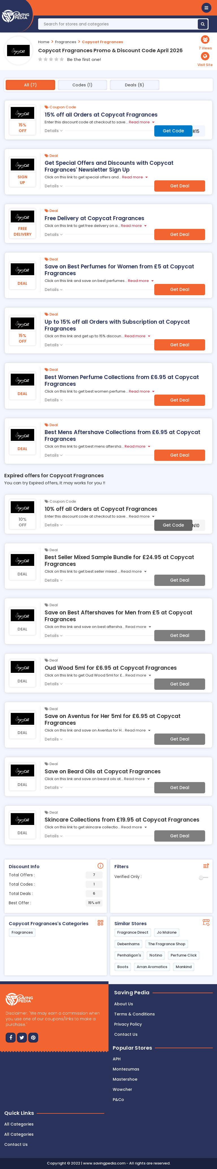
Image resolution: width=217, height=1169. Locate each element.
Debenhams (128, 944)
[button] (206, 8)
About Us (123, 1004)
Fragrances (65, 42)
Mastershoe (125, 1079)
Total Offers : (56, 875)
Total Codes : (56, 884)
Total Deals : (56, 893)
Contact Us (16, 1144)
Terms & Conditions (134, 1014)
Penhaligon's (129, 955)
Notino (155, 955)
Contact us (126, 1034)
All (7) (30, 85)
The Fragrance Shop (166, 944)
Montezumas (126, 1069)
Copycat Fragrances (102, 42)
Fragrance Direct (132, 932)
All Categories (19, 1124)
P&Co (118, 1099)
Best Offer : (56, 903)
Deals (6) (134, 85)
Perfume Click (184, 955)
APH (117, 1059)
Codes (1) (82, 85)
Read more (139, 122)
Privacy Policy (128, 1024)
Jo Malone (167, 932)
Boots (122, 966)
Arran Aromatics (152, 966)
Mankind (184, 966)
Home (43, 42)
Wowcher (122, 1089)
